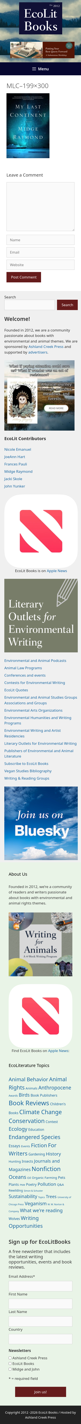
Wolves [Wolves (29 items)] (14, 1218)
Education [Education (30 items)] (36, 1129)
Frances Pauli (15, 464)
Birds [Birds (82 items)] (24, 1095)
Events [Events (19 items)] (25, 1146)
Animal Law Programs (23, 667)
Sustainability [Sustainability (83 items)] (23, 1196)
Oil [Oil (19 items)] (29, 1178)
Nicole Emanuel (17, 449)
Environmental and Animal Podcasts (35, 660)
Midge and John (26, 1369)
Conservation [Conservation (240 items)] (27, 1121)
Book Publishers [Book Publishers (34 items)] (44, 1095)
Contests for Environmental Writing (34, 682)
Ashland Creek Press (46, 346)
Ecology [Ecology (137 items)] (18, 1128)
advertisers (38, 352)
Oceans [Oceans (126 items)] (17, 1176)
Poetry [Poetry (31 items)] (31, 1184)
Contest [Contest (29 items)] (52, 1121)
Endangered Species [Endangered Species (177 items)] (34, 1137)
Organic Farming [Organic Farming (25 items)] (44, 1177)
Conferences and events (25, 675)
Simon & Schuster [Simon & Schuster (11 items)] (33, 1190)
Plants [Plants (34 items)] (14, 1184)
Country (15, 1329)
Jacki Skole (13, 478)
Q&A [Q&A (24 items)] (60, 1184)
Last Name (18, 1311)
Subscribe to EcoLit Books (26, 763)
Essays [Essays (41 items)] (14, 1145)
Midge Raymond (18, 471)
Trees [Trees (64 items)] (51, 1196)
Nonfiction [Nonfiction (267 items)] (46, 1169)
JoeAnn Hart (14, 456)
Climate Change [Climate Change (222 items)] (40, 1112)
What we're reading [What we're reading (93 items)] (41, 1210)
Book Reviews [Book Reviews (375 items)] (29, 1103)
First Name (18, 1294)
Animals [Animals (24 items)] (32, 1088)
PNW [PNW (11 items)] (22, 1184)
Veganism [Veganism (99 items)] (36, 1203)
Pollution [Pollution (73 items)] (47, 1184)
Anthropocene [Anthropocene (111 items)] (54, 1087)
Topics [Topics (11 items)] (41, 1197)
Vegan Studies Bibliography (28, 770)
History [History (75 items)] (53, 1154)
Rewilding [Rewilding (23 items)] (16, 1190)
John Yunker (14, 486)
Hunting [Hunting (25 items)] (15, 1161)
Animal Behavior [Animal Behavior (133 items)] (28, 1079)
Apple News (57, 570)
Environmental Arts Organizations (33, 710)
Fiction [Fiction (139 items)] (39, 1145)
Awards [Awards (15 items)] (13, 1095)
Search (10, 296)
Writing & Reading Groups (26, 778)
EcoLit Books (23, 1363)
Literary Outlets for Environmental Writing (40, 743)
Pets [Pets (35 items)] (61, 1177)
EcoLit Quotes (16, 689)
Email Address (22, 1276)
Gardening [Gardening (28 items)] (37, 1154)
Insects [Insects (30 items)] (27, 1161)
